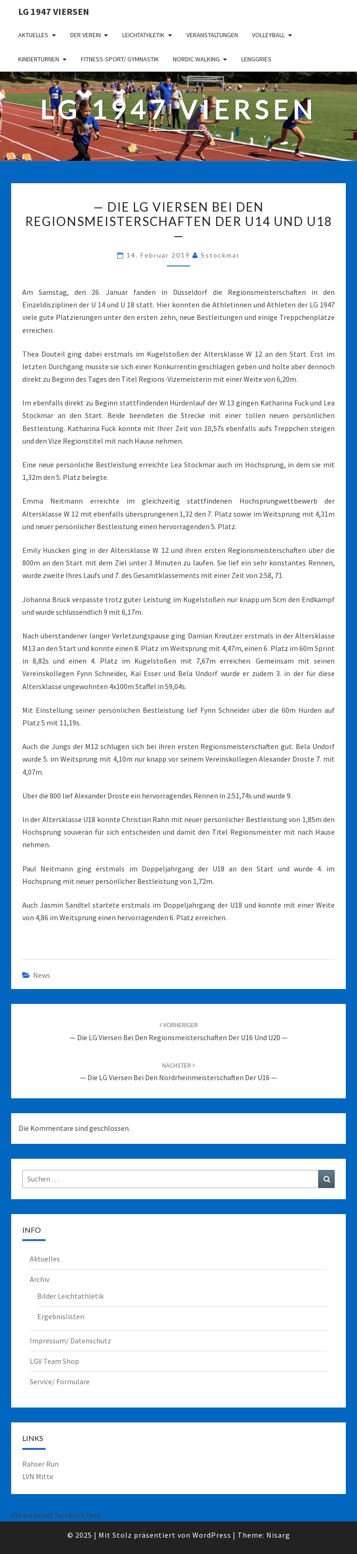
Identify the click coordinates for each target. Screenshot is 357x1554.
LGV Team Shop (54, 1361)
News (41, 975)
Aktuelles (33, 35)
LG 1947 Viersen (53, 11)
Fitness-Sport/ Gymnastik (120, 59)
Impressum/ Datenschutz (70, 1340)
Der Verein (85, 35)
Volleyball (268, 35)
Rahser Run (40, 1463)
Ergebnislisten (60, 1316)
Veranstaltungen (212, 35)
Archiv (39, 1279)
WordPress (211, 1535)
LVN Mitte (37, 1476)
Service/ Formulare (60, 1381)
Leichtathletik (143, 35)
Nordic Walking (196, 59)
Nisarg (278, 1535)
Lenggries (256, 59)
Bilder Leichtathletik (70, 1296)
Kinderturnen (38, 59)
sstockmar (220, 255)
